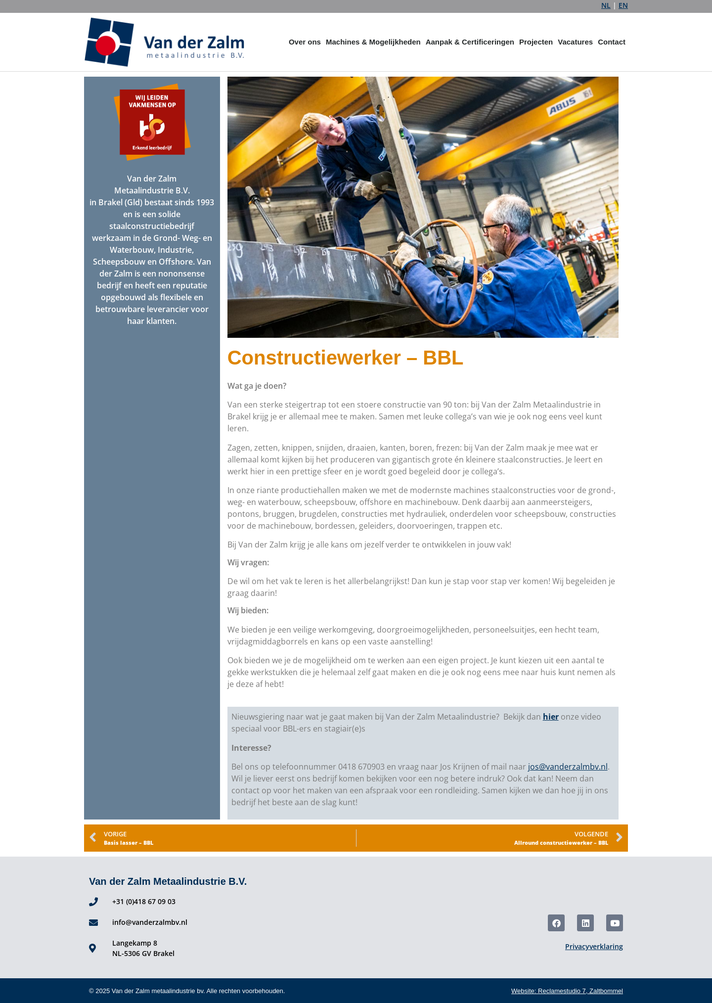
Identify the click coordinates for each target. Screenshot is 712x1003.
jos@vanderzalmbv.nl (568, 766)
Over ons (305, 42)
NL (606, 5)
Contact (611, 42)
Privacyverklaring (594, 946)
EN (623, 5)
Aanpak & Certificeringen (470, 42)
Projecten (536, 42)
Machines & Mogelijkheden (373, 42)
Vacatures (575, 42)
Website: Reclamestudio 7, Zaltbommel (567, 991)
